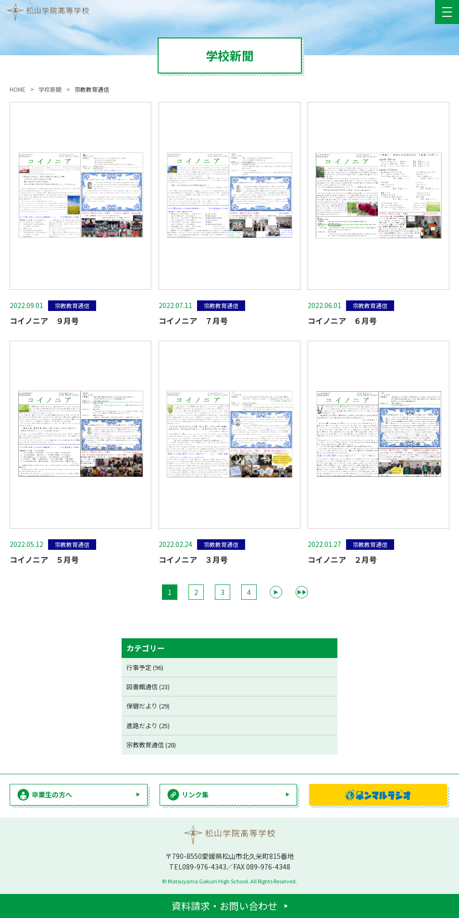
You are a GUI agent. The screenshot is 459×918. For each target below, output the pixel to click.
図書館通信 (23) (148, 686)
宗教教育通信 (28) (151, 744)
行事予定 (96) (144, 667)
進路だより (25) (148, 725)
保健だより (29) (148, 705)
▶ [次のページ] (275, 591)
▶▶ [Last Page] (302, 591)
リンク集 (195, 794)
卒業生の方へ (52, 794)
